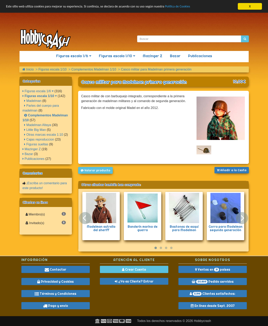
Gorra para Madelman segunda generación (225, 228)
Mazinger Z (152, 56)
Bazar (175, 56)
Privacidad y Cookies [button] (55, 281)
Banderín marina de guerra (142, 228)
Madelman (32, 100)
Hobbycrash (202, 321)
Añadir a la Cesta (231, 170)
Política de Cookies (183, 6)
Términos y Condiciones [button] (55, 294)
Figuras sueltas (36, 144)
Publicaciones (200, 56)
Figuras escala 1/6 (73, 56)
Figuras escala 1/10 (117, 56)
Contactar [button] (55, 269)
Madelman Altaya (37, 125)
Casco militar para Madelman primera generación (134, 82)
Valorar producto (95, 170)
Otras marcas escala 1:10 (43, 134)
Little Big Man (35, 129)
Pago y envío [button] (55, 306)
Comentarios (32, 173)
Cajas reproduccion (39, 139)
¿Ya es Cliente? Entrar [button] (134, 281)
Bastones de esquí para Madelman (184, 228)
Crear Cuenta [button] (134, 269)
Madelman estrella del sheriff (101, 228)
